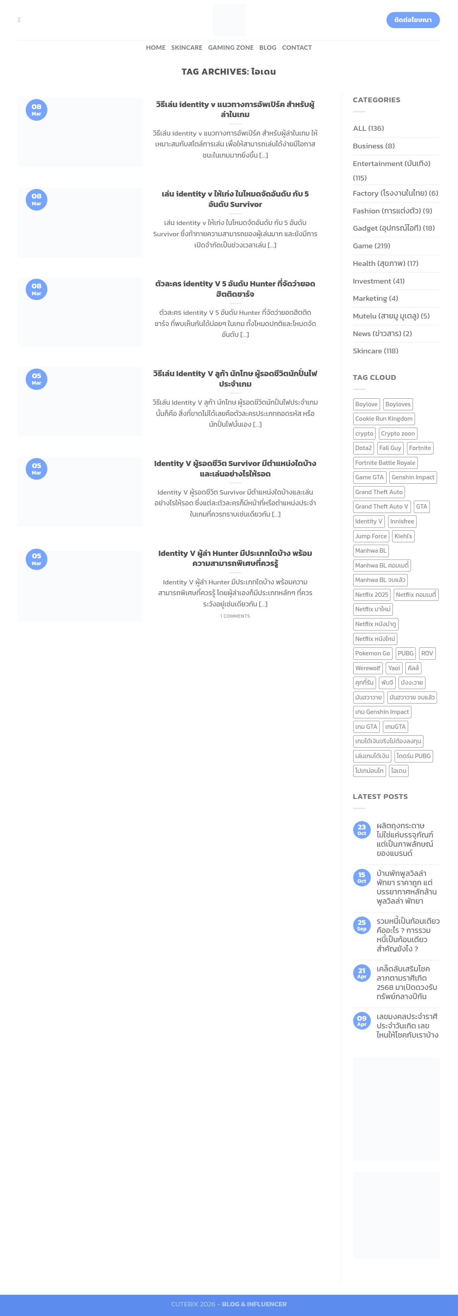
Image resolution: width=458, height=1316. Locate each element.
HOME (156, 47)
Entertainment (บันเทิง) (392, 163)
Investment (372, 281)
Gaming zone (231, 47)
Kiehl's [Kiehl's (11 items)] (403, 536)
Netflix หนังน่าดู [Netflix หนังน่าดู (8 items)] (376, 624)
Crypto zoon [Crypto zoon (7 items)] (398, 433)
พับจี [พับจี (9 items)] (387, 682)
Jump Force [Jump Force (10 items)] (371, 536)
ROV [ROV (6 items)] (427, 653)
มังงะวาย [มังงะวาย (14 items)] (412, 682)
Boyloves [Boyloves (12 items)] (398, 404)
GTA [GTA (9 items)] (421, 506)
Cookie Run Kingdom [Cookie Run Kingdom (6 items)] (384, 418)
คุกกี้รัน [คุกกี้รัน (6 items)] (365, 682)
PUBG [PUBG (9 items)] (406, 653)
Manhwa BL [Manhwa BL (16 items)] (371, 550)
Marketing (370, 298)
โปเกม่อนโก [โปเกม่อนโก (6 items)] (370, 770)
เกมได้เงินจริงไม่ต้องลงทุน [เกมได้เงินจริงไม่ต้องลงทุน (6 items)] (388, 741)
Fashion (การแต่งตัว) (387, 211)
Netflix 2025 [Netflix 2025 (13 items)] (372, 594)
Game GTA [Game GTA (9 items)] (370, 477)
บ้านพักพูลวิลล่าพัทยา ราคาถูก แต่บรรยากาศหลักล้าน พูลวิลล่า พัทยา (407, 887)
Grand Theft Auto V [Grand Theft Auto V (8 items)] (382, 506)
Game (363, 245)
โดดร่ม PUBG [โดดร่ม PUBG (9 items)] (414, 755)
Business (368, 146)
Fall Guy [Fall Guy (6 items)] (391, 447)
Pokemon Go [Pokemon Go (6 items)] (373, 653)
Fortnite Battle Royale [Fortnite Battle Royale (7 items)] (386, 462)
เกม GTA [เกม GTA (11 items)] (367, 726)
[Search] (21, 20)
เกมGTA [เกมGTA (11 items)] (395, 726)
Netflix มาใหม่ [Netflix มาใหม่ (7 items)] (373, 609)
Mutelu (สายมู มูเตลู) (386, 316)
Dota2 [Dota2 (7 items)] (364, 447)
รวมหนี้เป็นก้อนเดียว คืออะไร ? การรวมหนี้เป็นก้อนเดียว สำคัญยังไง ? (408, 935)
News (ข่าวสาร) (377, 333)
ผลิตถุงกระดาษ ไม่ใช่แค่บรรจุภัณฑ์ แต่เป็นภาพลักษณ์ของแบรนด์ (405, 839)
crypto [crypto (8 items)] (365, 433)
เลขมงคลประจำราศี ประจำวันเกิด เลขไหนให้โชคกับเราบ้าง (408, 1026)
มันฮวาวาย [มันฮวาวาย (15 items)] (369, 697)
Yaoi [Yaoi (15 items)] (394, 668)
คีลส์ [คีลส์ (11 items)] (413, 668)
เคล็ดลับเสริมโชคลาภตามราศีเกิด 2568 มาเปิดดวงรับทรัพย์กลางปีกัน (407, 982)
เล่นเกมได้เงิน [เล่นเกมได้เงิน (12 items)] (372, 755)
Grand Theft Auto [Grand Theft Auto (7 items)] (379, 492)
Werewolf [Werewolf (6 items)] (368, 668)
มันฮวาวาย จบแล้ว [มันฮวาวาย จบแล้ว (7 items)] (412, 697)
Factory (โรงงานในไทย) (390, 193)
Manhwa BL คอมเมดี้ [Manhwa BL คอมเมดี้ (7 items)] (382, 565)
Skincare (186, 47)
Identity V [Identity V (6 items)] (369, 521)
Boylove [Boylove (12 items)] (367, 404)
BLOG (268, 47)
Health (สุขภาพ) (379, 263)
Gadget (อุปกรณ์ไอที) (387, 228)
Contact (297, 47)
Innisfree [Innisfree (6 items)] (402, 521)
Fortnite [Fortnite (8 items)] (420, 447)
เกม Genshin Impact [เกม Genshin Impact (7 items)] (382, 711)
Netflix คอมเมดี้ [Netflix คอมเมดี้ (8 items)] (416, 594)
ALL (360, 128)
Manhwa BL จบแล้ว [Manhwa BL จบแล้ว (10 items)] (381, 579)
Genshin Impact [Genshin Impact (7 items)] (413, 477)
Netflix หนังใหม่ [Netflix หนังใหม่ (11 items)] (375, 638)
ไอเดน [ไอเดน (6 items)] (398, 770)
